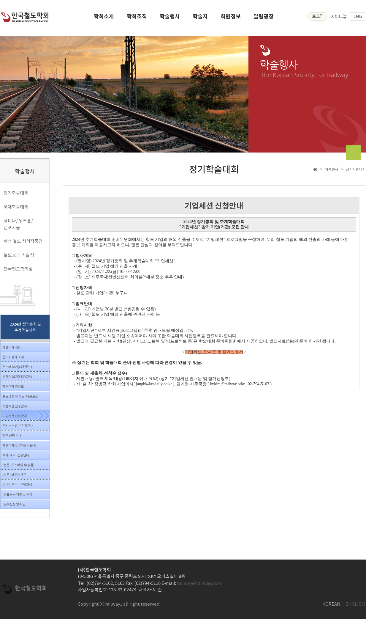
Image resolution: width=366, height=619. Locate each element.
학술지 (200, 18)
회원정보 (231, 18)
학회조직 (137, 18)
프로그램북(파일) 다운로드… (21, 396)
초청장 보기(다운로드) (17, 376)
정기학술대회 (16, 193)
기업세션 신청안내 (14, 415)
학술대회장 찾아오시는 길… (20, 445)
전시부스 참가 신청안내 (17, 425)
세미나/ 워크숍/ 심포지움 (18, 223)
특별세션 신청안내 (14, 405)
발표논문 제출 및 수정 (18, 494)
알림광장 (263, 18)
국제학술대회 (16, 207)
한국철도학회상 (18, 268)
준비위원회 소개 (13, 356)
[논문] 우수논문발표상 (17, 484)
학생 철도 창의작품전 (23, 241)
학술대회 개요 (11, 347)
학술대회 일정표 (13, 386)
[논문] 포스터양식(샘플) (18, 464)
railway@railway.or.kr (199, 583)
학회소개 (104, 18)
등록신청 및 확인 (15, 504)
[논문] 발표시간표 (14, 474)
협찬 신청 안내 (11, 435)
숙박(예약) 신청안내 (15, 455)
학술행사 (170, 18)
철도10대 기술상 (19, 255)
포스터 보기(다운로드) (17, 366)
